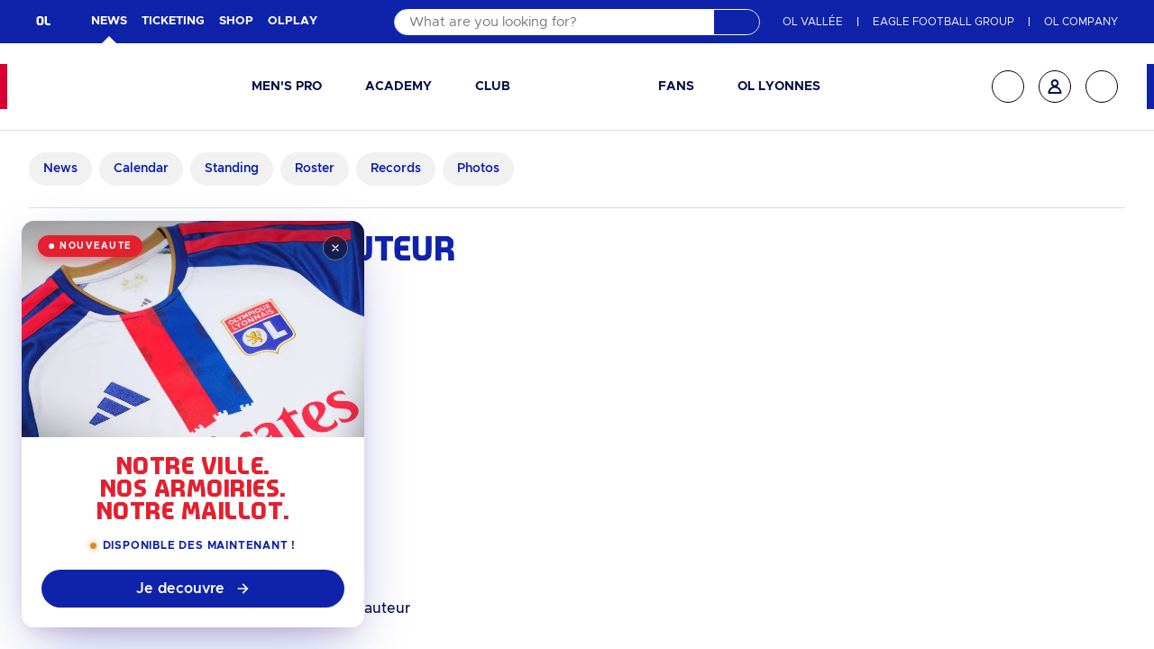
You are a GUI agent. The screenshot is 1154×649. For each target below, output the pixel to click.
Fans (676, 86)
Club (492, 86)
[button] (294, 87)
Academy (398, 86)
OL (43, 21)
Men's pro (287, 86)
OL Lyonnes (778, 86)
